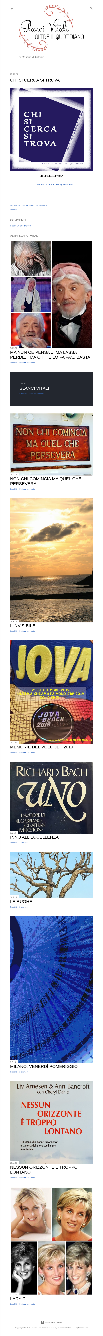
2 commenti (23, 907)
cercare (25, 205)
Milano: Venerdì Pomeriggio (44, 1066)
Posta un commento (20, 226)
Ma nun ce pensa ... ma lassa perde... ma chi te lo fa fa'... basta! (51, 355)
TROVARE (43, 205)
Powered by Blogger (51, 1322)
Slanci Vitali (33, 205)
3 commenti (23, 843)
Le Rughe (21, 901)
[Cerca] (91, 8)
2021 (20, 205)
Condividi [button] (13, 209)
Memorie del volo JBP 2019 (41, 747)
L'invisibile (22, 625)
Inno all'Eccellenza (34, 837)
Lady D (18, 1298)
